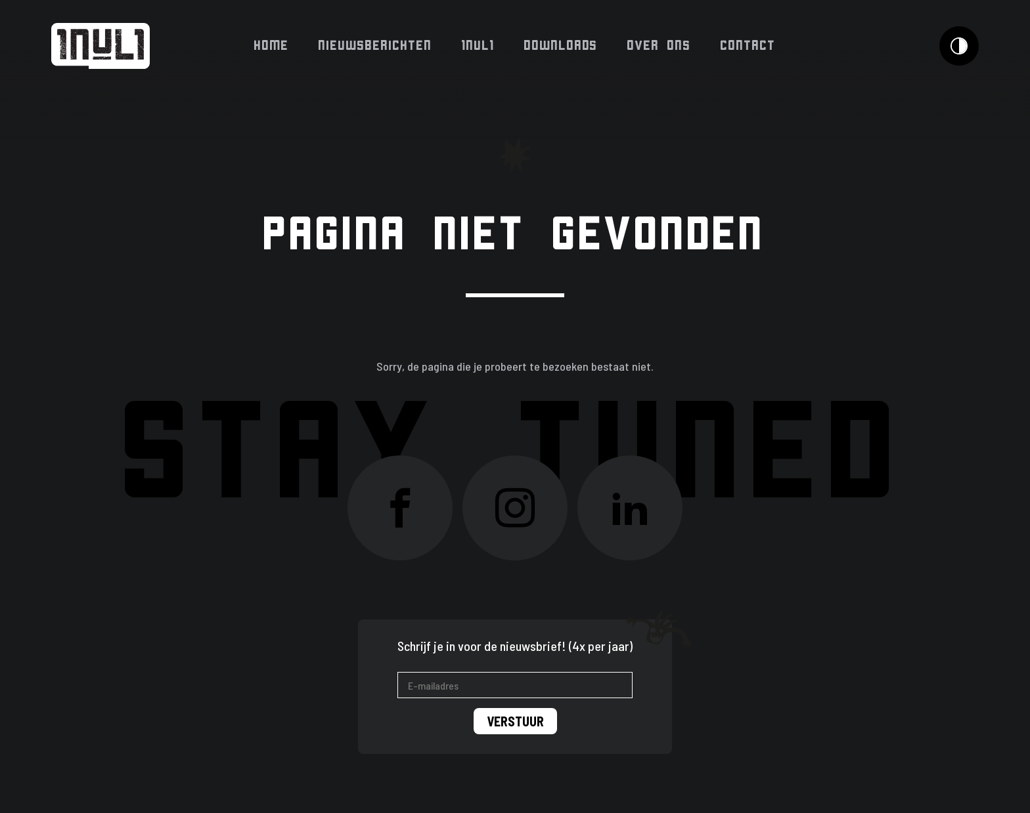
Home (271, 45)
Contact (748, 45)
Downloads (561, 45)
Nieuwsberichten (375, 45)
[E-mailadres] (515, 685)
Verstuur (515, 721)
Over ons (659, 45)
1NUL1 (478, 45)
